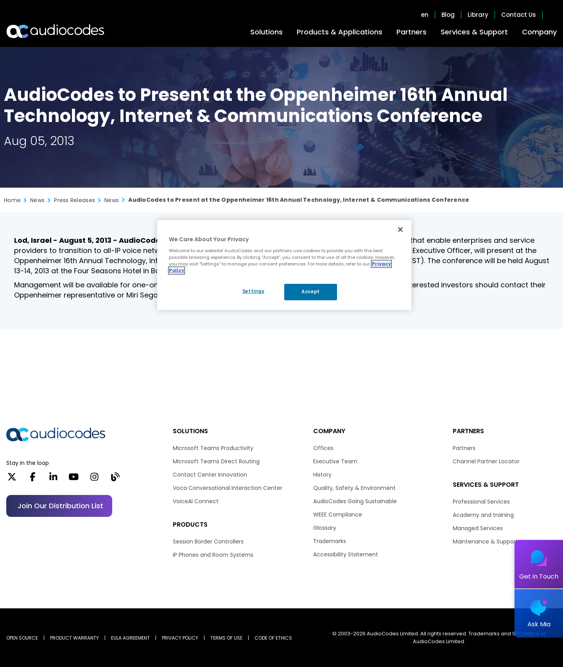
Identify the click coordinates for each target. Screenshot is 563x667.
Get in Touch (538, 576)
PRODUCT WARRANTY (74, 638)
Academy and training (483, 515)
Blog (448, 14)
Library (478, 14)
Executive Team (335, 461)
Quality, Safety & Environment (354, 488)
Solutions (266, 32)
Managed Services (478, 528)
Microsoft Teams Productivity (213, 448)
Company (539, 32)
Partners (411, 32)
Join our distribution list (60, 506)
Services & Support (474, 32)
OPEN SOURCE (22, 638)
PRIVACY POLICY (180, 638)
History (322, 475)
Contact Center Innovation (210, 475)
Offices (323, 448)
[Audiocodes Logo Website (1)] (55, 31)
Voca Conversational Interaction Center (227, 488)
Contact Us (518, 14)
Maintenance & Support (485, 541)
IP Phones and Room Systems (213, 555)
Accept (310, 292)
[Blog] (115, 479)
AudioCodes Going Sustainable (355, 501)
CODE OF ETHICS (273, 638)
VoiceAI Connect (196, 501)
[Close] (400, 229)
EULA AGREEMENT (130, 638)
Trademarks (329, 541)
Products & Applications (339, 32)
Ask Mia (538, 624)
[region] (284, 265)
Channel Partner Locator (486, 461)
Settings (253, 291)
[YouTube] (73, 479)
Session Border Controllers (208, 541)
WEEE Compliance (337, 514)
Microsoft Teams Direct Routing (216, 461)
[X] (12, 479)
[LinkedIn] (53, 479)
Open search (553, 15)
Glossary (324, 528)
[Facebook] (32, 479)
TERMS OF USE (226, 638)
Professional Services (481, 502)
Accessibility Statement (345, 554)
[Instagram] (94, 479)
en (425, 14)
